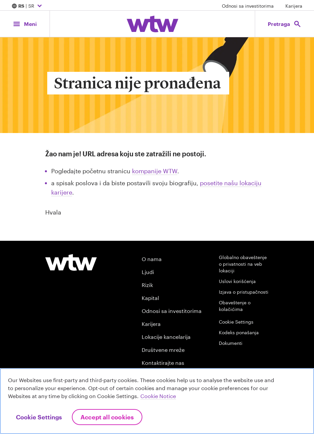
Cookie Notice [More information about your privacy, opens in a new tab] (158, 396)
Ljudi (148, 272)
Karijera (293, 6)
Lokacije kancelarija (166, 337)
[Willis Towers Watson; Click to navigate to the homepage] (152, 24)
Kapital (150, 298)
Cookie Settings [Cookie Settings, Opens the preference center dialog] (39, 417)
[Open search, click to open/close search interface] (284, 24)
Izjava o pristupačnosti (243, 292)
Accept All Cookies (107, 417)
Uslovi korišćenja (237, 281)
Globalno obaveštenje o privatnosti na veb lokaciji (243, 263)
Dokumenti (230, 343)
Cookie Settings (236, 322)
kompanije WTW (154, 171)
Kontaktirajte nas (163, 363)
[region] (157, 401)
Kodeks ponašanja (239, 332)
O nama (152, 259)
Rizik (147, 285)
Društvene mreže (163, 350)
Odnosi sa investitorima (248, 6)
